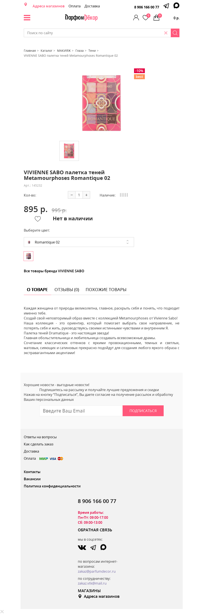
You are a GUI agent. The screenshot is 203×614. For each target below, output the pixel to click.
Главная (30, 50)
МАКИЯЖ (64, 50)
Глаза (79, 50)
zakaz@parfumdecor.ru (97, 571)
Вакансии (32, 479)
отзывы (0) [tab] (66, 289)
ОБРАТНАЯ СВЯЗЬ (95, 529)
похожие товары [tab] (106, 289)
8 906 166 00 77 (146, 7)
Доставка (92, 6)
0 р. (168, 16)
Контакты (32, 471)
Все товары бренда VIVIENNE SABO (54, 271)
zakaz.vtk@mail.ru (92, 583)
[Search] (175, 33)
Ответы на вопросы (40, 437)
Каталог (46, 50)
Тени (92, 50)
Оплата (75, 6)
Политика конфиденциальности (52, 486)
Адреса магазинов (49, 6)
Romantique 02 (43, 242)
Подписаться (143, 410)
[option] (101, 103)
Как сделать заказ (38, 444)
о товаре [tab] (37, 289)
